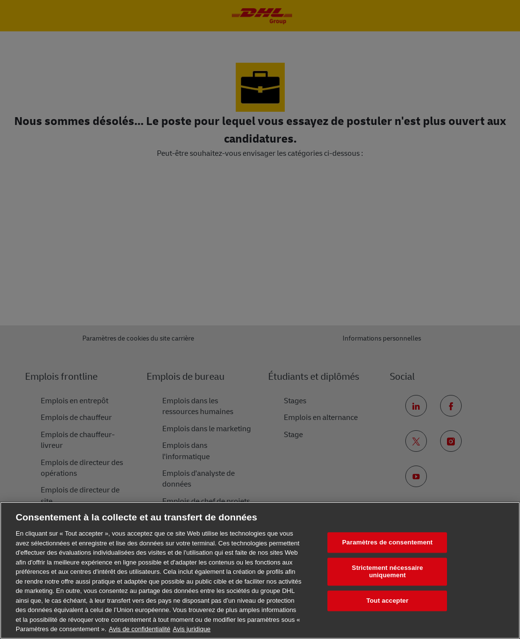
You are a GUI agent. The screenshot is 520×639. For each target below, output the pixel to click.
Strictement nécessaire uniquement (387, 571)
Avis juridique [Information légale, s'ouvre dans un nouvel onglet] (192, 629)
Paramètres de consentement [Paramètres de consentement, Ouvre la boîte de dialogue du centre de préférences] (387, 542)
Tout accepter (387, 600)
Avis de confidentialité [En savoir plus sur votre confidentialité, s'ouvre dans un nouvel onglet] (140, 629)
